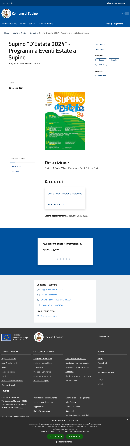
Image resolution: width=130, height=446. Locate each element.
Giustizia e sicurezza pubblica (77, 362)
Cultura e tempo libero (42, 363)
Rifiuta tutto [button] (74, 436)
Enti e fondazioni (8, 371)
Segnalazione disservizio (43, 402)
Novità (15, 32)
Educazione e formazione (76, 358)
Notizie (100, 358)
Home (6, 32)
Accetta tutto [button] (56, 436)
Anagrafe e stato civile (42, 358)
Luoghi (100, 379)
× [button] (127, 420)
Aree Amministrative (10, 363)
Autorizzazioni (71, 380)
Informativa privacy (73, 406)
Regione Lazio (7, 3)
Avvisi (23, 32)
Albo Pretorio (71, 402)
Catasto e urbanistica (42, 376)
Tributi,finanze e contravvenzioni (79, 367)
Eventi (100, 383)
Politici (4, 376)
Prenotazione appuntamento (45, 397)
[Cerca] (126, 13)
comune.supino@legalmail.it (18, 416)
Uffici (3, 367)
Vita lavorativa (39, 367)
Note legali (70, 410)
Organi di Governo (8, 358)
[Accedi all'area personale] (116, 3)
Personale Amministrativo (12, 380)
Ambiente (70, 371)
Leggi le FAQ (38, 406)
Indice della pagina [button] (18, 158)
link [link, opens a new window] (88, 431)
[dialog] (65, 431)
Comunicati (102, 363)
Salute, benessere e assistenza (78, 376)
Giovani (33, 32)
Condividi (101, 44)
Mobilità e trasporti (41, 380)
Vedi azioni (101, 49)
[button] (65, 442)
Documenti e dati (8, 384)
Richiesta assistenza (41, 410)
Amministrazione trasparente (78, 397)
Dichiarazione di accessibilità (77, 415)
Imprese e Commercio (42, 371)
